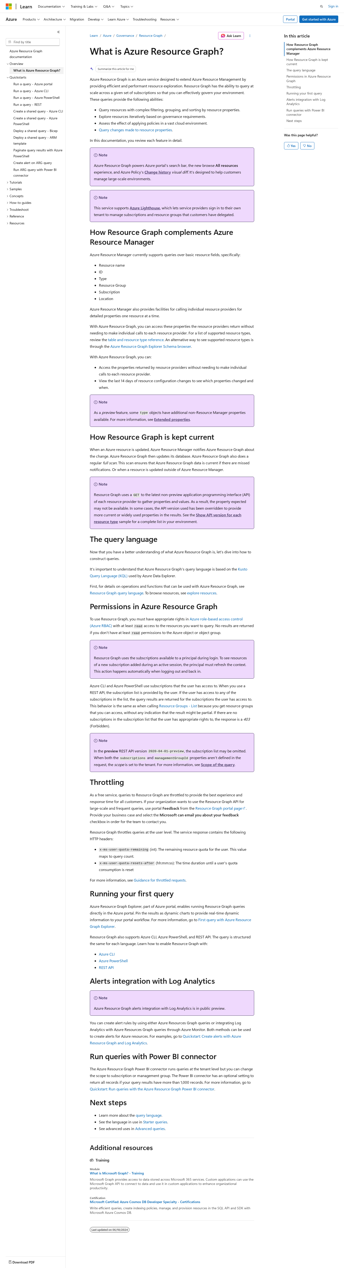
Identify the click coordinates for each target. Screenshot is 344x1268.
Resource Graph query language (116, 592)
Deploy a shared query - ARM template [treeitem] (35, 140)
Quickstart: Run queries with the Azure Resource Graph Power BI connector (152, 1088)
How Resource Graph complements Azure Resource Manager (308, 48)
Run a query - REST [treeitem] (27, 104)
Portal (290, 19)
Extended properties (172, 419)
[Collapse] (59, 32)
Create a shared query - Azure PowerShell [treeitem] (35, 121)
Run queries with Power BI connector (305, 112)
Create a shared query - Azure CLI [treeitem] (38, 111)
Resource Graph (150, 35)
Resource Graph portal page (218, 808)
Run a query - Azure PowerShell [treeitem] (36, 97)
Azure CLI (107, 953)
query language (148, 1115)
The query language (300, 70)
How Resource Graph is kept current (307, 61)
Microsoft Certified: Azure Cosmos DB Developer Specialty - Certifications (145, 1202)
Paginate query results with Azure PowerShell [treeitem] (37, 153)
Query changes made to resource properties (135, 129)
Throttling (293, 87)
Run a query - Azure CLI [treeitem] (30, 91)
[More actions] (250, 36)
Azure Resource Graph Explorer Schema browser (150, 346)
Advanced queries (150, 1128)
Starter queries (155, 1121)
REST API (106, 967)
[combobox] (33, 42)
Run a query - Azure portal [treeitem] (32, 84)
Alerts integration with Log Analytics (305, 101)
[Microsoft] (9, 6)
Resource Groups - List (178, 705)
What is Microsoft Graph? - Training (117, 1173)
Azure (107, 35)
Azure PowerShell (113, 960)
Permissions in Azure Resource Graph (308, 78)
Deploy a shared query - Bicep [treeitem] (35, 130)
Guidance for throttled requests (160, 879)
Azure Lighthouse (145, 207)
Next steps (294, 120)
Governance (125, 35)
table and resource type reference (136, 339)
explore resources (201, 592)
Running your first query (304, 93)
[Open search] (321, 6)
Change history (158, 171)
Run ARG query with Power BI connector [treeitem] (35, 172)
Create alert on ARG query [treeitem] (32, 162)
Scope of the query (218, 764)
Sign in (333, 6)
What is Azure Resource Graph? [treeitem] (36, 70)
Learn (94, 35)
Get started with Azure (319, 19)
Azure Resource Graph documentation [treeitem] (26, 54)
